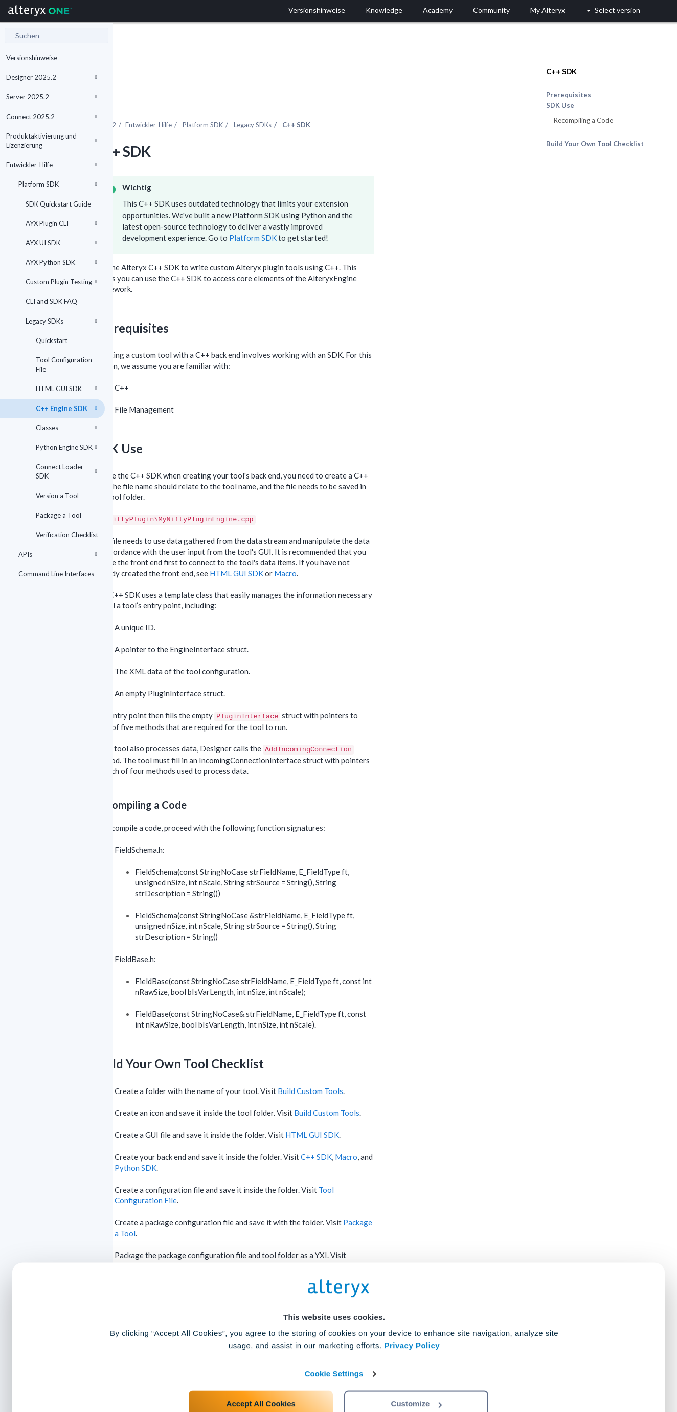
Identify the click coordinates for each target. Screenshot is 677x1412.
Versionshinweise (31, 58)
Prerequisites (568, 94)
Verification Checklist (67, 535)
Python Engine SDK (66, 447)
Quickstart (51, 340)
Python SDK (248, 1139)
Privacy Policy (412, 1308)
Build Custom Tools (423, 1062)
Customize (416, 1366)
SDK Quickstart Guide (58, 204)
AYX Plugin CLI (61, 223)
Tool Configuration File (64, 364)
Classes (66, 428)
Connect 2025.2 (51, 116)
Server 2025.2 (51, 97)
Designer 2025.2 (51, 77)
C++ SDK (429, 1128)
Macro (398, 545)
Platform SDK (57, 184)
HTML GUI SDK (66, 388)
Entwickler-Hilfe (51, 165)
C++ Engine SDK (66, 408)
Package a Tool (58, 515)
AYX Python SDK (61, 262)
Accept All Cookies (261, 1366)
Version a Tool (57, 496)
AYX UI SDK (61, 243)
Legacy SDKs (61, 321)
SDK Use (560, 105)
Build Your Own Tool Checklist (595, 144)
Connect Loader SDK (66, 471)
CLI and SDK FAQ (51, 301)
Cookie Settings (334, 1336)
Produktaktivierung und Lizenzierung (51, 140)
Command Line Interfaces (56, 574)
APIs (57, 554)
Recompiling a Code (583, 120)
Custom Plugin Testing (61, 282)
